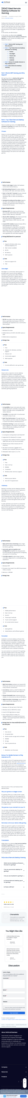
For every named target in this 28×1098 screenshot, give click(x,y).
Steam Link (12, 56)
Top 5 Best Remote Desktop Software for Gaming (15, 48)
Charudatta (14, 914)
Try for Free (23, 1096)
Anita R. (12, 958)
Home (2, 1024)
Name (5, 990)
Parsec (11, 51)
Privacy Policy (21, 1092)
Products (14, 1077)
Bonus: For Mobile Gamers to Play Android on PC (15, 62)
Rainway (11, 58)
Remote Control (9, 18)
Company (14, 1067)
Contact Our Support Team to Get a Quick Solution (13, 1019)
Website (5, 1001)
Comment (6, 978)
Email (5, 996)
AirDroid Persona (21, 763)
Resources (14, 1072)
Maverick (12, 942)
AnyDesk (11, 60)
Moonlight (12, 53)
